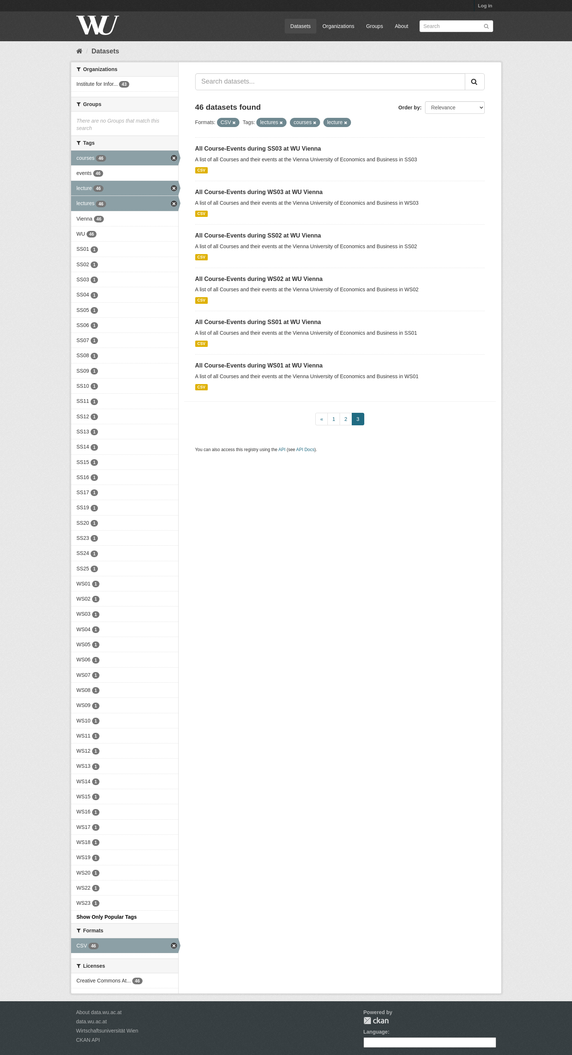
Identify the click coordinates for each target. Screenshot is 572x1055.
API (281, 449)
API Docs (305, 449)
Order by (409, 107)
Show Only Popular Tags (107, 917)
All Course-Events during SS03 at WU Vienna (258, 148)
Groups (374, 26)
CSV (201, 170)
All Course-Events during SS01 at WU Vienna (258, 322)
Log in (485, 5)
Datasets (300, 26)
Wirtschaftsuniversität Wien (107, 1031)
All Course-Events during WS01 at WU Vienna (259, 365)
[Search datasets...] (330, 81)
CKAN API (88, 1040)
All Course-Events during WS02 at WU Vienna (259, 279)
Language (376, 1032)
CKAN (376, 1020)
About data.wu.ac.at (99, 1012)
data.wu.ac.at (91, 1021)
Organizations (338, 26)
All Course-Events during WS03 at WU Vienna (259, 192)
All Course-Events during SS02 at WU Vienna (258, 235)
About (401, 26)
